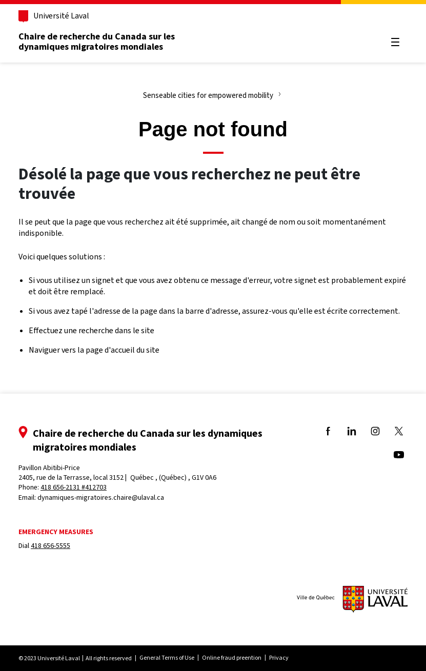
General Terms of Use (166, 658)
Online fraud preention (231, 658)
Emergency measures (55, 532)
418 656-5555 (50, 546)
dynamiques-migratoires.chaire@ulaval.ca (100, 497)
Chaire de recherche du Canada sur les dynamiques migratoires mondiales (96, 41)
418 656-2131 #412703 (73, 487)
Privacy (279, 658)
